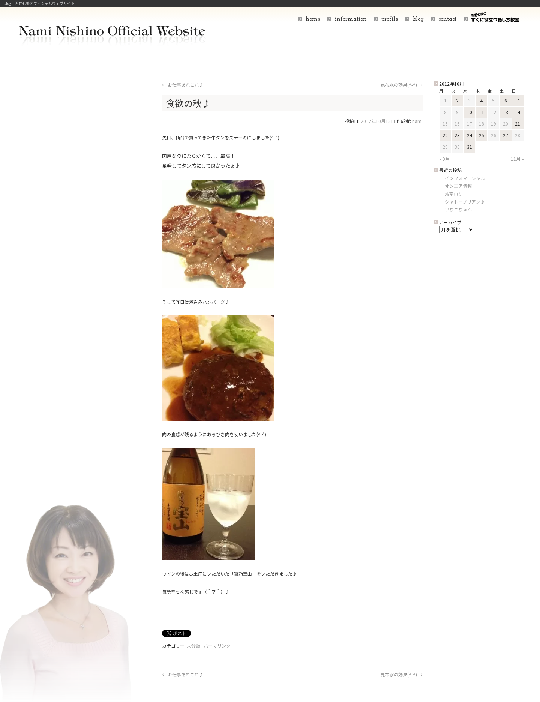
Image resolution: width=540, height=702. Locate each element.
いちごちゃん (458, 209)
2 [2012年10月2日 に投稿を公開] (457, 100)
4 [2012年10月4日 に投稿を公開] (481, 100)
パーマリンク (217, 645)
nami (417, 121)
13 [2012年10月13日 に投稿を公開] (505, 112)
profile (389, 19)
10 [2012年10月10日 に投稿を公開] (469, 112)
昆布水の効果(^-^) (401, 84)
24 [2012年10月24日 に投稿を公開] (469, 135)
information (351, 19)
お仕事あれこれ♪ (183, 84)
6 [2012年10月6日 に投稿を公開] (505, 100)
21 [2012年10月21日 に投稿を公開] (517, 123)
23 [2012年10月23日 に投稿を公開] (457, 135)
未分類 (193, 645)
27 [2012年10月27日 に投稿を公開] (505, 135)
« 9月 (444, 159)
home (313, 19)
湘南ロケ (454, 193)
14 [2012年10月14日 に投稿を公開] (517, 112)
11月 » (517, 159)
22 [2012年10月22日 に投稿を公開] (445, 135)
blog (418, 19)
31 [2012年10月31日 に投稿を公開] (469, 147)
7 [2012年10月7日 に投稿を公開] (517, 100)
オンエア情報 (458, 186)
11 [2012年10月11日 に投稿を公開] (481, 112)
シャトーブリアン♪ (465, 201)
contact (447, 19)
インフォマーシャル (465, 178)
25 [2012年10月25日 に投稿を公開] (481, 135)
